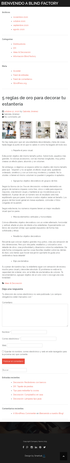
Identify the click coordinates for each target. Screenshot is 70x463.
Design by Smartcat (35, 456)
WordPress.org (20, 83)
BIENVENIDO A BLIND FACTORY (29, 3)
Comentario (7, 302)
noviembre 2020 (20, 17)
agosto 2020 (19, 29)
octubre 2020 (19, 21)
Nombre (6, 332)
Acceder (17, 71)
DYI (14, 48)
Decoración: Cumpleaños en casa (28, 395)
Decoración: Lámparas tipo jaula (27, 399)
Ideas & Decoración (22, 52)
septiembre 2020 (21, 25)
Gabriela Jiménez (30, 111)
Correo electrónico (11, 339)
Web (4, 345)
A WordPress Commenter (24, 413)
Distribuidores (19, 44)
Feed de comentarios (22, 79)
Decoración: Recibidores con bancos (29, 382)
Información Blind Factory (24, 56)
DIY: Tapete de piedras (23, 386)
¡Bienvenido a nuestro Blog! (51, 413)
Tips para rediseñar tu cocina (26, 390)
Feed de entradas (21, 75)
